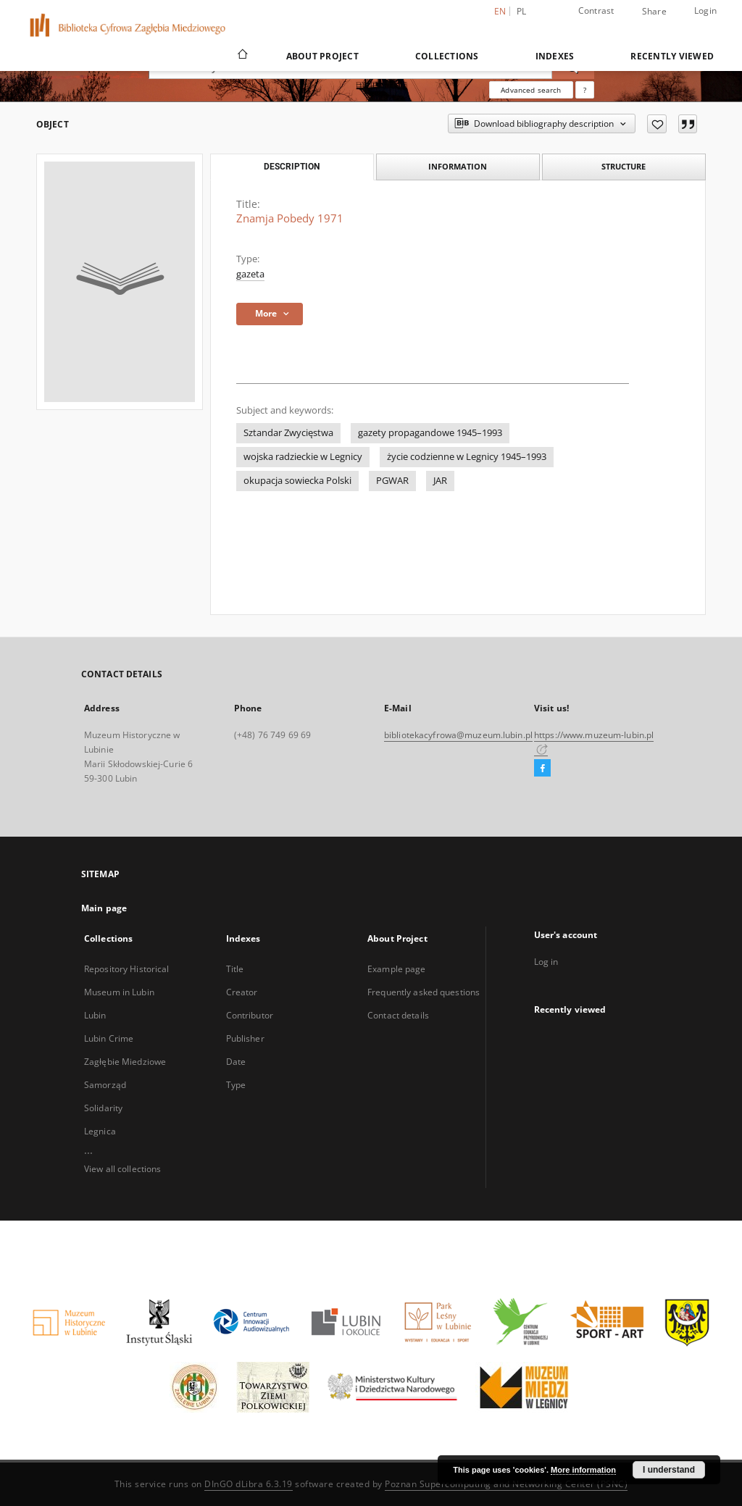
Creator (242, 992)
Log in (546, 961)
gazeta (250, 274)
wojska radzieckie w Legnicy (302, 457)
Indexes (555, 56)
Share (654, 11)
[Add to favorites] (657, 123)
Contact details (398, 1015)
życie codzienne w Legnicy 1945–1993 (466, 457)
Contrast (596, 10)
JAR (440, 480)
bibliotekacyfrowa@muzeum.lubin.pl (458, 735)
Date (236, 1061)
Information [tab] (457, 166)
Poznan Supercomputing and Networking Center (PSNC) (506, 1484)
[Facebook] (542, 768)
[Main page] (241, 56)
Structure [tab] (623, 166)
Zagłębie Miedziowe (125, 1061)
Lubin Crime (108, 1038)
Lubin (95, 1015)
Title (235, 969)
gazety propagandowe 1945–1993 (430, 433)
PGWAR (392, 480)
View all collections (122, 1169)
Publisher (245, 1038)
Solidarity (103, 1108)
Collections (447, 56)
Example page (396, 969)
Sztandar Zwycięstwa (288, 433)
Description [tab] (292, 167)
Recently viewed (672, 56)
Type (236, 1085)
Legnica (100, 1131)
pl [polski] (522, 11)
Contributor (249, 1015)
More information (583, 1469)
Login (705, 10)
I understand (669, 1470)
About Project (322, 56)
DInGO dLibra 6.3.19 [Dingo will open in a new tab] (248, 1484)
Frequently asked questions (423, 992)
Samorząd (105, 1085)
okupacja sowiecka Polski (297, 480)
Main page (104, 908)
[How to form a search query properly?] (584, 90)
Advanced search (531, 90)
